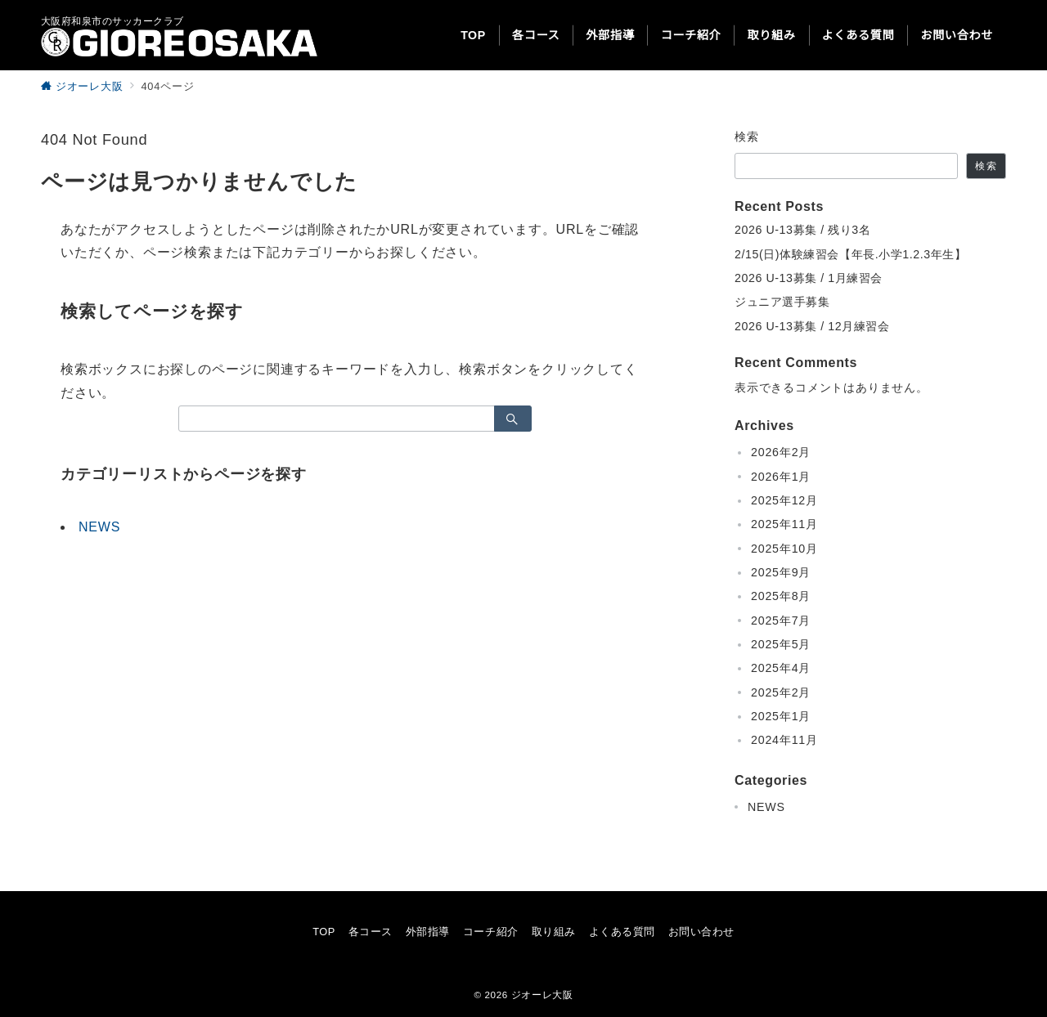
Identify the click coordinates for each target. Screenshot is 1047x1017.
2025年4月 (781, 667)
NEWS (99, 527)
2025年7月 (781, 620)
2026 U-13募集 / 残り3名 (802, 229)
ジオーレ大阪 (542, 994)
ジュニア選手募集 (782, 301)
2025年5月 (781, 644)
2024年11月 (784, 739)
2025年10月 (784, 548)
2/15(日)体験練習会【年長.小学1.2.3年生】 (851, 254)
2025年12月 (784, 500)
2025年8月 (781, 596)
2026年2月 (781, 452)
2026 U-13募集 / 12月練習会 (812, 326)
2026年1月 (781, 476)
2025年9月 (781, 572)
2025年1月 (781, 716)
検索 (747, 136)
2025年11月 (784, 524)
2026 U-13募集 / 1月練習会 (809, 277)
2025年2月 (781, 692)
